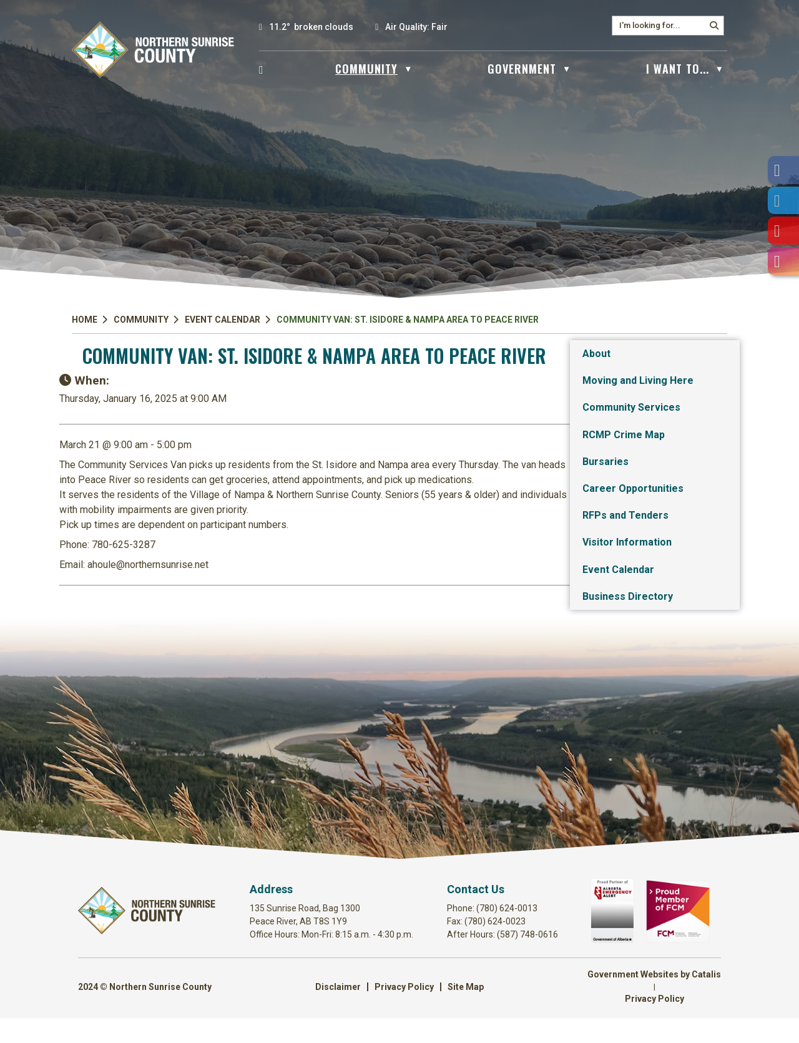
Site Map (466, 1012)
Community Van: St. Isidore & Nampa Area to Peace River (408, 320)
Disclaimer (338, 1012)
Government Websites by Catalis (654, 999)
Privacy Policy (404, 1012)
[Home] (261, 68)
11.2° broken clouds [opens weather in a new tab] (311, 27)
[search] (662, 25)
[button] (714, 25)
